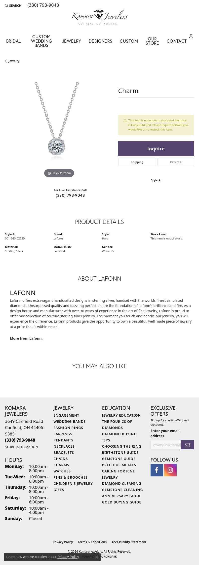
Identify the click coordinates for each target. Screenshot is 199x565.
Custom (129, 41)
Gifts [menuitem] (58, 489)
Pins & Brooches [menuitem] (70, 477)
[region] (59, 125)
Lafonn (58, 238)
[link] (43, 5)
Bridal (13, 41)
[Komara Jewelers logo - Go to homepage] (99, 17)
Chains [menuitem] (60, 458)
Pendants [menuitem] (63, 440)
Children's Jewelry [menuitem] (73, 483)
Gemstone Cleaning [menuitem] (122, 489)
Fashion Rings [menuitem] (68, 427)
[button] (13, 5)
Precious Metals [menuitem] (119, 465)
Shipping (137, 162)
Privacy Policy (63, 542)
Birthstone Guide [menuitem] (120, 452)
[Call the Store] (20, 440)
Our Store (152, 41)
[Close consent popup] (96, 557)
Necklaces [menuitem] (64, 446)
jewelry (13, 61)
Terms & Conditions (92, 542)
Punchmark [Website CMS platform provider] (108, 556)
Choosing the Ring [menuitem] (121, 446)
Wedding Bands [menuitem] (69, 421)
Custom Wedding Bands (41, 41)
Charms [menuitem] (61, 465)
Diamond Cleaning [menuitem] (121, 483)
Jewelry (71, 41)
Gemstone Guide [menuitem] (119, 458)
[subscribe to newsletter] (187, 444)
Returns (175, 162)
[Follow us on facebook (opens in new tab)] (157, 470)
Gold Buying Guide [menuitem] (121, 502)
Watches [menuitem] (62, 471)
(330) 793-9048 (70, 195)
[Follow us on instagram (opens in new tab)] (170, 470)
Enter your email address (165, 433)
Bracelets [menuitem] (63, 452)
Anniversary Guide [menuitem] (121, 496)
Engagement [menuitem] (66, 415)
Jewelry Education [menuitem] (121, 415)
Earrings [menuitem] (62, 434)
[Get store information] (21, 447)
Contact (177, 41)
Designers (101, 41)
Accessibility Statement (129, 542)
